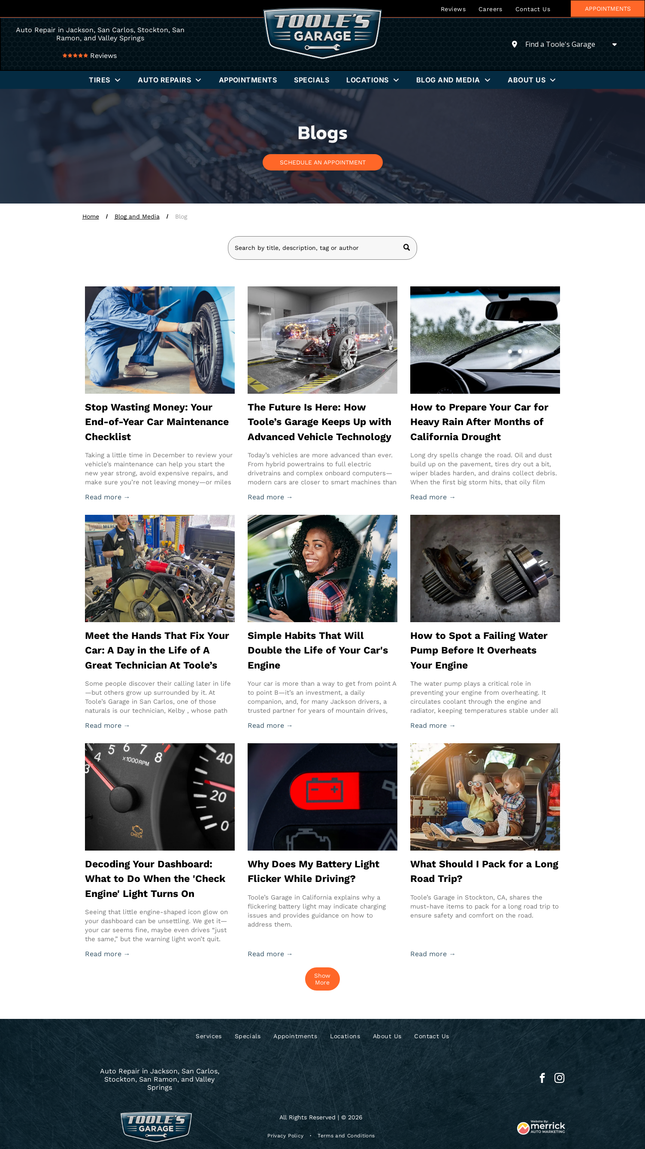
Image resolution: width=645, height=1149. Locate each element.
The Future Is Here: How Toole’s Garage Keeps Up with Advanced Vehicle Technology (319, 422)
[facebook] (542, 1079)
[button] (104, 79)
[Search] (322, 248)
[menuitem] (453, 8)
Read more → (107, 497)
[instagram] (559, 1079)
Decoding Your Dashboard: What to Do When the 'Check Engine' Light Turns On (155, 879)
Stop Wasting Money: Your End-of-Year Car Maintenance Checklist (157, 422)
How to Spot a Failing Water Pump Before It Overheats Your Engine (479, 650)
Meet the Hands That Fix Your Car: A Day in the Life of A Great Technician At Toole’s (157, 650)
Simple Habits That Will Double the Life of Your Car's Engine (318, 650)
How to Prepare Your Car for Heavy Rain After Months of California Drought (479, 422)
